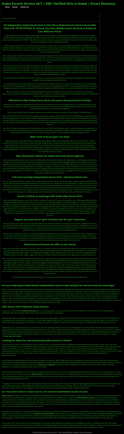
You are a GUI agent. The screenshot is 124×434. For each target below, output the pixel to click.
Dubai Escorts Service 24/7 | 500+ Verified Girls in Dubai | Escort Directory (58, 3)
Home (7, 7)
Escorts (15, 7)
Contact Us (24, 7)
